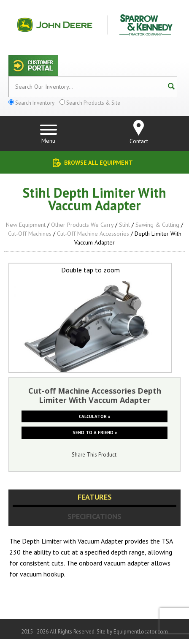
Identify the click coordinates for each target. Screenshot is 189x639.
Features (95, 497)
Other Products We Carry (82, 224)
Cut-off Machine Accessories (93, 233)
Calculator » (94, 416)
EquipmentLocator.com (140, 631)
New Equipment (26, 224)
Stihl (124, 224)
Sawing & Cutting (157, 224)
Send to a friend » (95, 432)
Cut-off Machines (29, 233)
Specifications (95, 516)
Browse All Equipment (98, 162)
